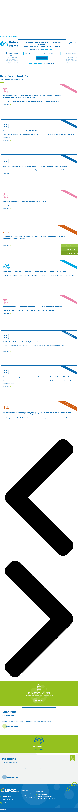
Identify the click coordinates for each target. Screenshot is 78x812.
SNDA (24, 795)
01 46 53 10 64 (6, 802)
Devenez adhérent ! (48, 49)
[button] (69, 245)
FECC (24, 799)
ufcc (4, 809)
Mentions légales (42, 794)
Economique (13, 36)
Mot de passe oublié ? (35, 63)
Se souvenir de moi (48, 63)
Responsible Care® (28, 794)
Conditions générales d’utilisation (46, 798)
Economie (3, 36)
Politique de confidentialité (45, 796)
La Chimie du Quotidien (29, 797)
